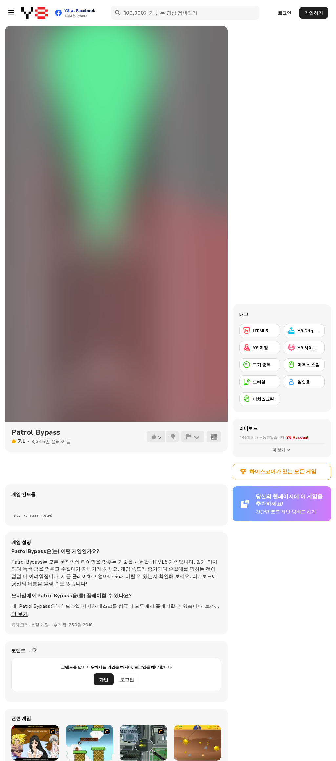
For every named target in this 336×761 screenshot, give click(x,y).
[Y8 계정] (259, 347)
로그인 (284, 13)
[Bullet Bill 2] (89, 743)
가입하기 (313, 13)
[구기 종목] (259, 364)
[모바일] (259, 381)
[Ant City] (143, 743)
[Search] (118, 13)
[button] (19, 614)
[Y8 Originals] (304, 330)
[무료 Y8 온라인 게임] (34, 13)
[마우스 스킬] (304, 364)
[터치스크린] (259, 398)
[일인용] (304, 381)
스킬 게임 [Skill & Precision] (40, 624)
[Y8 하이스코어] (304, 347)
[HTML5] (259, 330)
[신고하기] (192, 436)
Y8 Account (297, 437)
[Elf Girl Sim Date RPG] (35, 743)
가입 (103, 679)
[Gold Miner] (197, 743)
